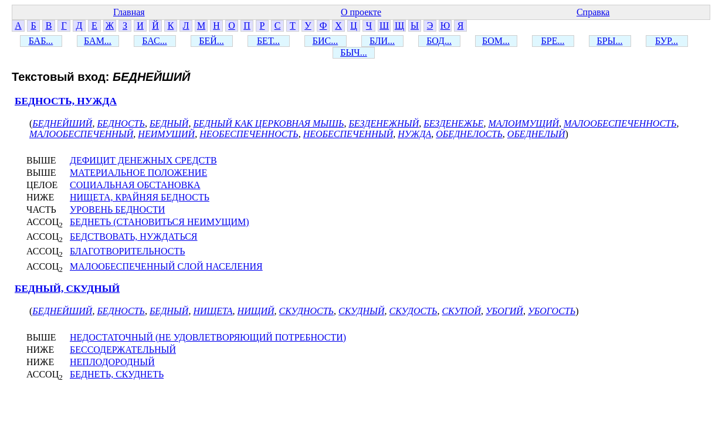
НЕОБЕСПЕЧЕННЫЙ (348, 134)
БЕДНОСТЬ (121, 123)
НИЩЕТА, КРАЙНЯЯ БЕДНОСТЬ (139, 197)
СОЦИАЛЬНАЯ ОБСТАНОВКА (135, 185)
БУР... (666, 41)
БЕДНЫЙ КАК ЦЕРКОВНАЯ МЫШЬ (268, 123)
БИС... (325, 41)
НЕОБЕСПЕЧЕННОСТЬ (249, 134)
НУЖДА (414, 134)
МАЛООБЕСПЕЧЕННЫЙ (81, 134)
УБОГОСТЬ (551, 311)
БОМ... (496, 41)
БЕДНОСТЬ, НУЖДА (66, 101)
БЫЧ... (353, 52)
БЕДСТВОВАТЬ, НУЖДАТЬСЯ (134, 236)
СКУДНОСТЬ (306, 311)
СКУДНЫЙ (361, 311)
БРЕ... (553, 41)
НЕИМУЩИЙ (166, 134)
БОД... (439, 41)
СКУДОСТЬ (413, 311)
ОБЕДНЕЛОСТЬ (469, 134)
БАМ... (97, 41)
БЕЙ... (211, 41)
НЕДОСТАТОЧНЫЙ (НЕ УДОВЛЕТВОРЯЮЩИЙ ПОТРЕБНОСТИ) (208, 337)
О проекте (361, 12)
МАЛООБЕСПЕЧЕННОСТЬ (620, 123)
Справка (593, 12)
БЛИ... (382, 41)
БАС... (154, 41)
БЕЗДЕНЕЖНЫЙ (383, 123)
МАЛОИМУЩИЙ (523, 123)
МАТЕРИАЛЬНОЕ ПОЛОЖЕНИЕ (138, 173)
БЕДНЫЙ (169, 123)
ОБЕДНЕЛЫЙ (536, 134)
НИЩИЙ (256, 311)
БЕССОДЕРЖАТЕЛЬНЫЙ (123, 350)
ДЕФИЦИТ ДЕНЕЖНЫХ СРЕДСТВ (143, 160)
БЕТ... (268, 41)
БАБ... (41, 41)
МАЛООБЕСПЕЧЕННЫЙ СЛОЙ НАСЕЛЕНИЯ (166, 266)
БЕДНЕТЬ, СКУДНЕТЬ (117, 374)
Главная (129, 12)
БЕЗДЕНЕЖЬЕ (453, 123)
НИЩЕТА (212, 311)
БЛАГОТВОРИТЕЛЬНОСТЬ (127, 251)
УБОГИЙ (504, 311)
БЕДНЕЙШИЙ (62, 123)
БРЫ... (609, 41)
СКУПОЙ (461, 311)
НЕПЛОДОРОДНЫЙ (112, 362)
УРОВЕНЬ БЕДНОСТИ (117, 210)
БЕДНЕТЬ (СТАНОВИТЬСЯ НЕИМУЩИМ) (159, 222)
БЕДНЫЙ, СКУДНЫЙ (67, 288)
